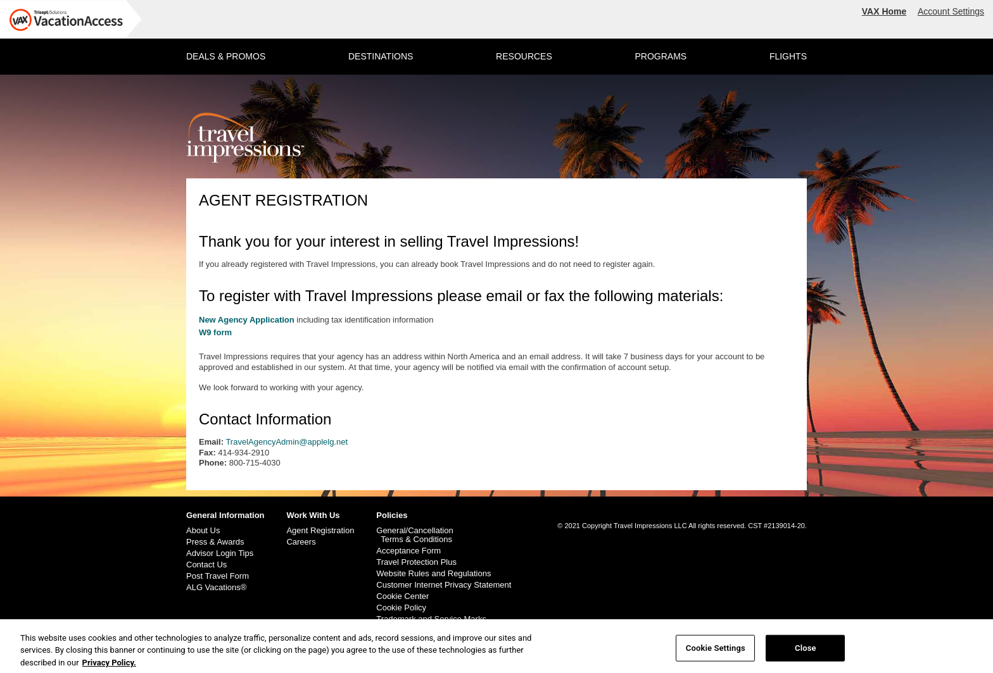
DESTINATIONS (380, 56)
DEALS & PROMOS (225, 56)
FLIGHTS (788, 56)
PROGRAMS (660, 56)
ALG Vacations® (216, 587)
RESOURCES (524, 56)
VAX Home (884, 11)
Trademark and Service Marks (431, 619)
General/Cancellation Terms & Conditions (414, 535)
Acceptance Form (408, 550)
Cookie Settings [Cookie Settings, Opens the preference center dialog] (715, 653)
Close (805, 653)
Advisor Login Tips (219, 553)
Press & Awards (215, 542)
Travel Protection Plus (416, 562)
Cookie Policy (401, 607)
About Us (203, 530)
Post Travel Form (217, 576)
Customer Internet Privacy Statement (443, 585)
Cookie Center (402, 596)
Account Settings (951, 11)
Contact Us (206, 564)
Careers (300, 542)
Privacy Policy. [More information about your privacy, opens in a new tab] (109, 667)
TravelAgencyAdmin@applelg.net (286, 442)
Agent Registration (320, 530)
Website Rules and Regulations (433, 573)
